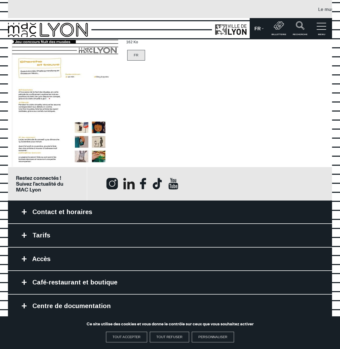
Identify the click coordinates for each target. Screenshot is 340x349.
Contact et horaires (61, 211)
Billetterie (278, 28)
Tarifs (40, 235)
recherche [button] (300, 28)
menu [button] (321, 28)
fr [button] (261, 30)
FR (136, 55)
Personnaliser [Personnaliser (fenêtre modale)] (212, 337)
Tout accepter (127, 337)
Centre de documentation (71, 305)
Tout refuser (169, 337)
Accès (40, 258)
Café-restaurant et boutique (74, 282)
